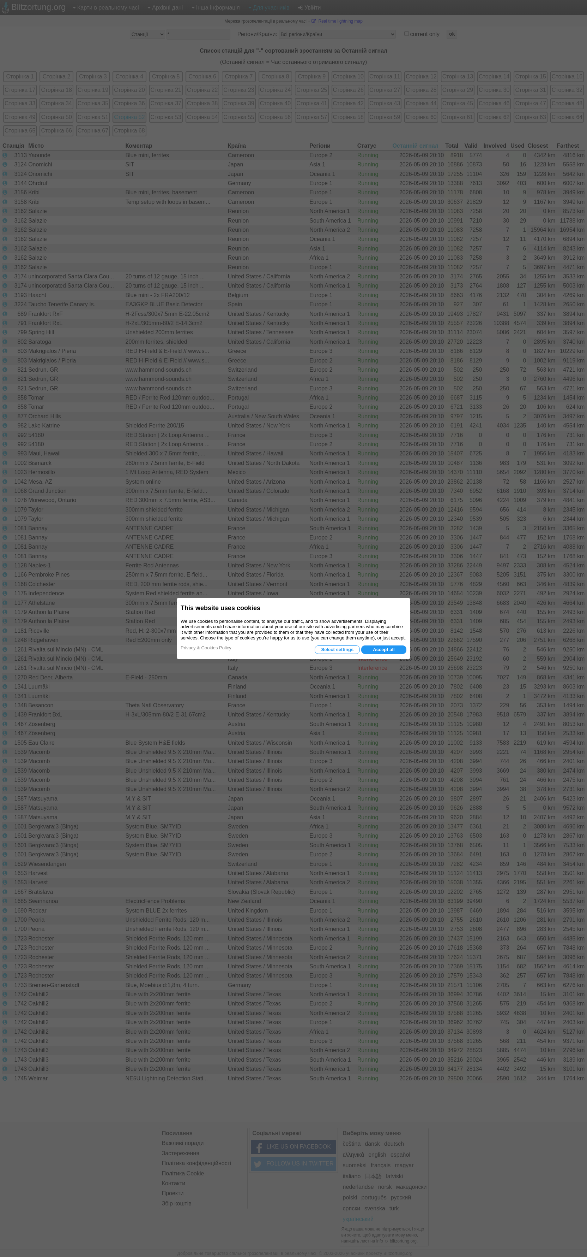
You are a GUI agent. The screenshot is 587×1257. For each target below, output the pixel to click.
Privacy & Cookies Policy (206, 647)
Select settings (337, 649)
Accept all (383, 649)
